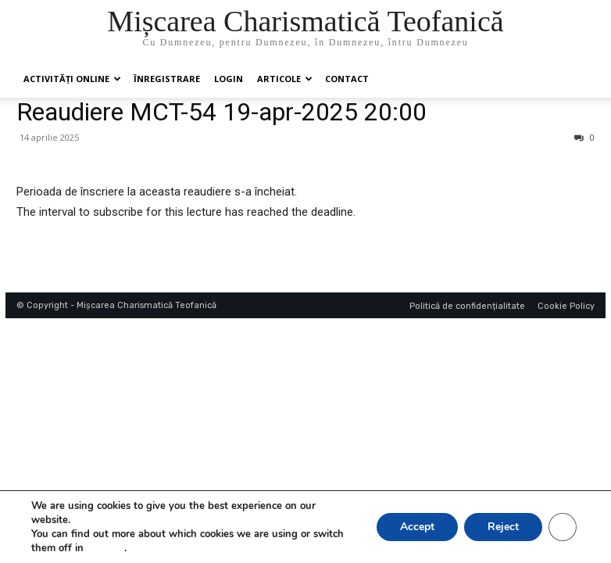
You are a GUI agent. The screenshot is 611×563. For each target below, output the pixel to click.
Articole (285, 78)
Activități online (72, 78)
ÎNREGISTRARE (167, 78)
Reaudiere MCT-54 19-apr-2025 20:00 (221, 112)
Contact (347, 78)
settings (105, 548)
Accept (417, 526)
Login (228, 78)
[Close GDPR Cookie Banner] (562, 527)
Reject (503, 526)
